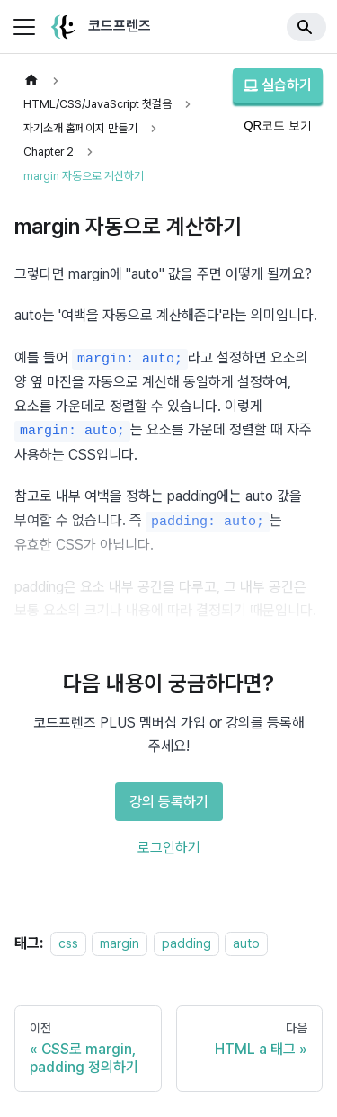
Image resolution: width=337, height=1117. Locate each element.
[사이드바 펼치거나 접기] (24, 26)
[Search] (306, 27)
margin (119, 939)
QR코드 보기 (278, 125)
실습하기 (278, 85)
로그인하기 (168, 844)
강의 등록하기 (168, 798)
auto (246, 939)
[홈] (31, 80)
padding (186, 939)
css (68, 939)
